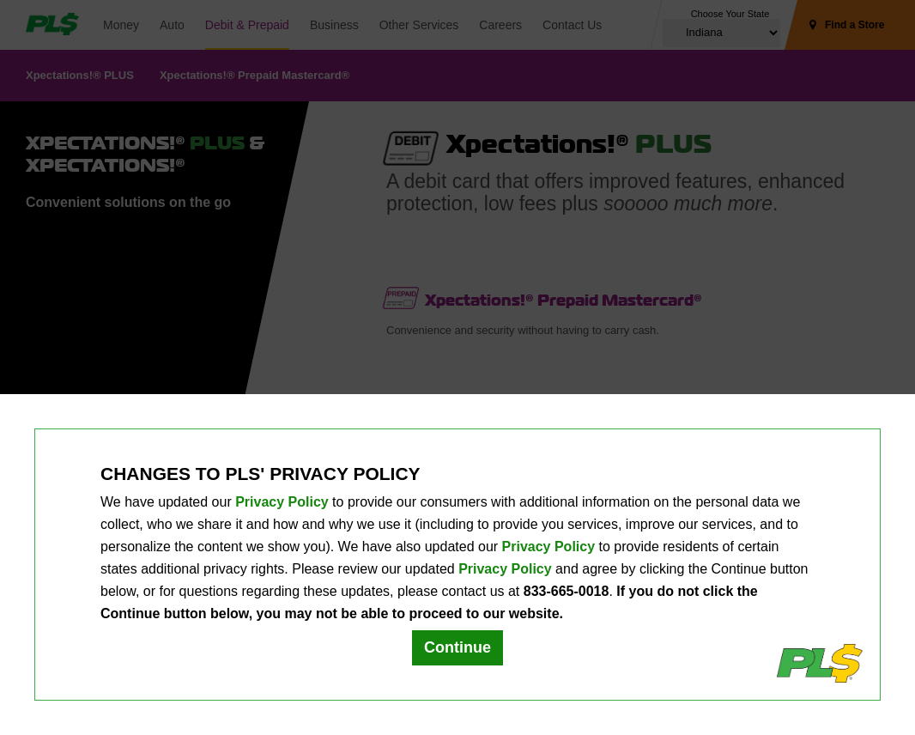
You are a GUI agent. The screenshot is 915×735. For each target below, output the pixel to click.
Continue (457, 647)
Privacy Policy (282, 502)
